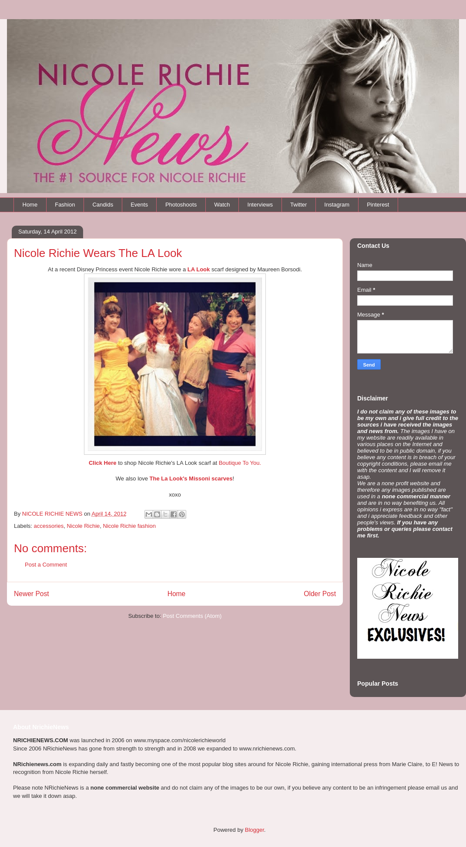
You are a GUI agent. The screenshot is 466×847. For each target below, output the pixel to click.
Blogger (254, 830)
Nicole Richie (83, 526)
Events (139, 204)
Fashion (65, 204)
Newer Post (31, 593)
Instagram (336, 204)
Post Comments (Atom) (192, 616)
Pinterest (378, 204)
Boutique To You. (240, 463)
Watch (222, 204)
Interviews (260, 204)
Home (30, 204)
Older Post (320, 593)
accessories (49, 526)
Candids (102, 204)
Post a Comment (46, 564)
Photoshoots (181, 204)
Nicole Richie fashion (129, 526)
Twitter (298, 204)
